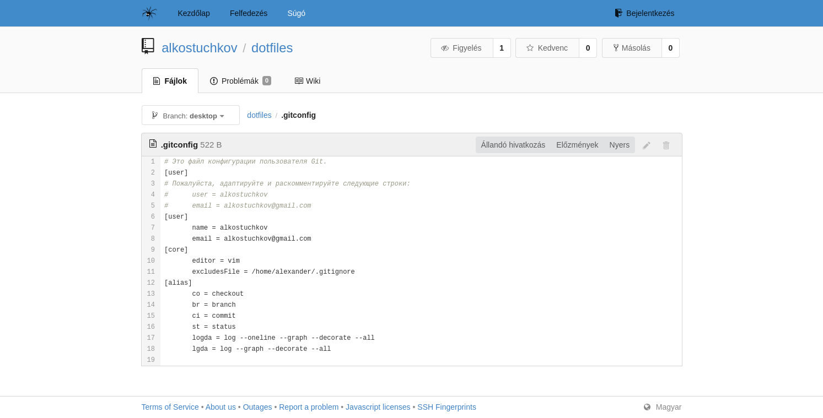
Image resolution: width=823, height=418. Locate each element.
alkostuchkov (200, 47)
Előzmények (577, 144)
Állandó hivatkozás (513, 144)
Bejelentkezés (644, 13)
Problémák (240, 81)
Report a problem (308, 407)
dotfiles (272, 47)
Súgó (296, 13)
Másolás (632, 48)
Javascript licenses (378, 407)
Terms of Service (170, 407)
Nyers (620, 144)
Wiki (307, 81)
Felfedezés (248, 13)
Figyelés (461, 48)
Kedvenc (546, 48)
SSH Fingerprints (446, 407)
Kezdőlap (194, 13)
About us (221, 407)
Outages (257, 407)
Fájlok (170, 81)
